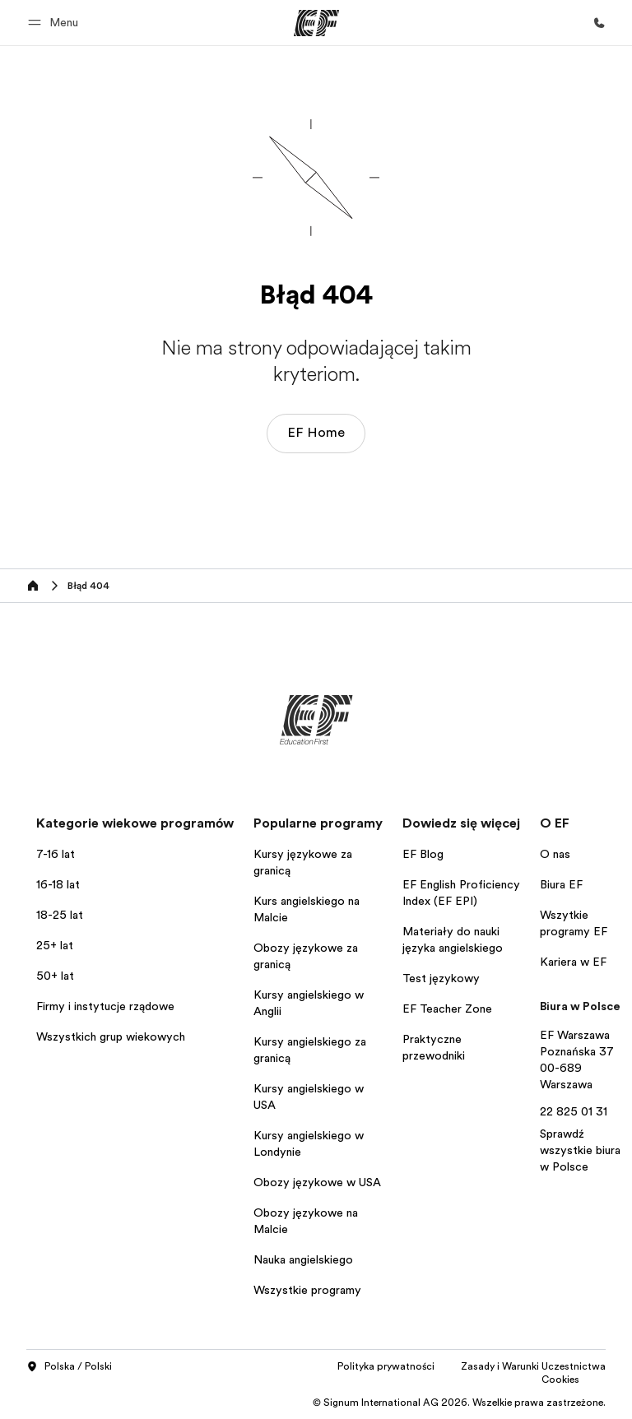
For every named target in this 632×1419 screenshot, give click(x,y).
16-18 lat (58, 884)
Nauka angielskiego (303, 1259)
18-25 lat (59, 914)
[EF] (316, 23)
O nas (555, 853)
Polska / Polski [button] (69, 1367)
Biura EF (561, 884)
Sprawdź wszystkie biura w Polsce (580, 1150)
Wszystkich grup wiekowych (110, 1036)
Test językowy (441, 978)
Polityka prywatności (385, 1366)
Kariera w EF (573, 961)
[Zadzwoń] (599, 23)
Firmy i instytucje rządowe (105, 1006)
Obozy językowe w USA (317, 1182)
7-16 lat (55, 853)
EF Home (316, 432)
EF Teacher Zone (447, 1008)
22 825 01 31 (573, 1111)
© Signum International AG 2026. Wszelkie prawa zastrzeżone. (459, 1402)
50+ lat (55, 975)
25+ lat (54, 945)
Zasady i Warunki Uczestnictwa (533, 1366)
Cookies (560, 1379)
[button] (55, 22)
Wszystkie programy (307, 1289)
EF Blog (423, 853)
